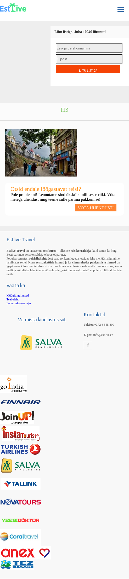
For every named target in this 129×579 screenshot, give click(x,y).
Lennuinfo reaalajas (19, 303)
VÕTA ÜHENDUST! (96, 208)
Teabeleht (13, 299)
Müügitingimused (18, 295)
